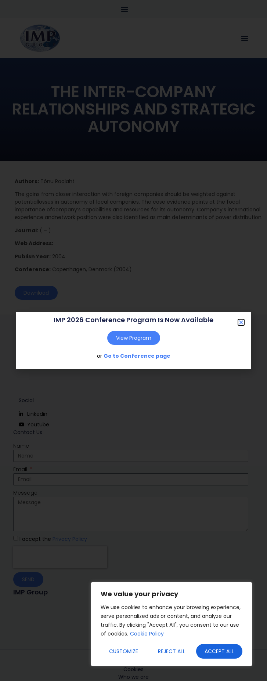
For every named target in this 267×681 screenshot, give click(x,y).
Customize (123, 651)
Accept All (219, 651)
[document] (133, 340)
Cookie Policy (147, 633)
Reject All (171, 651)
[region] (171, 624)
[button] (241, 322)
